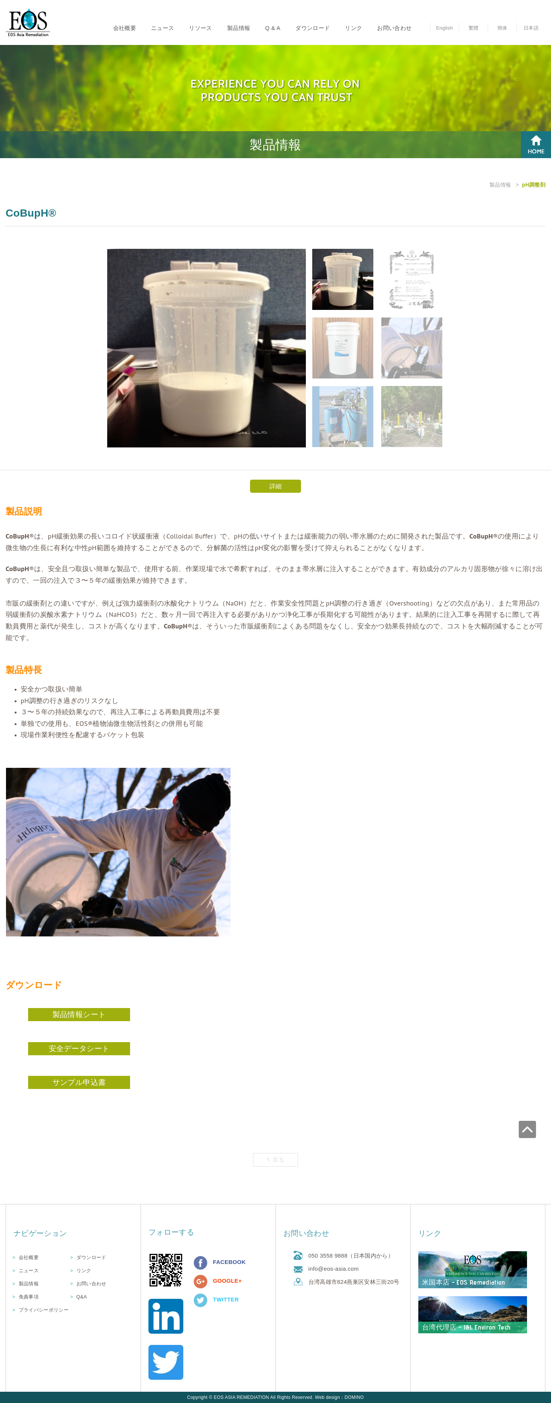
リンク (353, 28)
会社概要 (124, 28)
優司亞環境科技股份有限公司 (28, 22)
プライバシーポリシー (44, 1310)
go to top (542, 1113)
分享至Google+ (200, 1281)
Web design (327, 1397)
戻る (275, 1159)
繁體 (474, 28)
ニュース (162, 28)
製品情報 (238, 28)
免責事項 (29, 1297)
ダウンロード (312, 28)
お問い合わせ (394, 28)
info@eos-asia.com (333, 1268)
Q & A (272, 28)
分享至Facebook (200, 1263)
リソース (200, 28)
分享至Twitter (200, 1300)
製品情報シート (79, 1014)
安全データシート (79, 1048)
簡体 (502, 28)
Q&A (81, 1297)
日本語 (531, 28)
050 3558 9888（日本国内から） (351, 1255)
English (444, 28)
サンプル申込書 (79, 1082)
